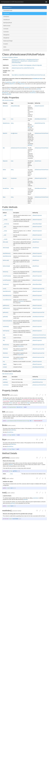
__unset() (5, 239)
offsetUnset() (6, 357)
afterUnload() (6, 247)
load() (4, 337)
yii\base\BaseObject (16, 62)
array (12, 119)
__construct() (6, 223)
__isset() (5, 230)
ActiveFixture (6, 13)
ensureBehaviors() (7, 299)
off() (4, 340)
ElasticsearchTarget (7, 40)
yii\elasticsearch (7, 7)
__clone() (5, 219)
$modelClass (8, 82)
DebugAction (6, 34)
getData (15, 471)
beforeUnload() (6, 266)
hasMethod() (6, 326)
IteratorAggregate (27, 65)
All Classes (4, 57)
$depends (5, 161)
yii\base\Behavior (15, 105)
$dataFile (12, 83)
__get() (4, 226)
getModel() (8, 94)
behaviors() (5, 271)
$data (33, 91)
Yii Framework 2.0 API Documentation (12, 2)
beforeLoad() (6, 260)
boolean (15, 133)
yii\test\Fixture (24, 61)
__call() (4, 215)
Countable (20, 65)
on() (4, 361)
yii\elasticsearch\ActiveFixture (18, 59)
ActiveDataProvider (7, 10)
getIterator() (5, 312)
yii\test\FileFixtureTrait (29, 68)
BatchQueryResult (7, 22)
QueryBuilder (6, 50)
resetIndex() (26, 87)
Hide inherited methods (7, 209)
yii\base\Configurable (37, 65)
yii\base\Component (32, 61)
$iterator (5, 178)
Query (4, 46)
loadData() (5, 382)
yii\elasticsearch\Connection (17, 147)
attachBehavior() (7, 253)
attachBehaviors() (7, 256)
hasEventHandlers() (7, 320)
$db (4, 147)
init (11, 488)
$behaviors (5, 105)
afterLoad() (5, 242)
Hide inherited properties (8, 100)
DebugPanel (6, 37)
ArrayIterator (14, 178)
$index (14, 82)
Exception (5, 43)
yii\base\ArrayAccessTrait (17, 68)
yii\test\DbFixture (15, 61)
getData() (22, 83)
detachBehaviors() (7, 295)
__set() (4, 235)
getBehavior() (6, 305)
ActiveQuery (6, 16)
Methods (16, 57)
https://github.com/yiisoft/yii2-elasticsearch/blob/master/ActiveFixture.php (28, 75)
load (11, 506)
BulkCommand (6, 25)
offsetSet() (5, 353)
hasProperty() (6, 330)
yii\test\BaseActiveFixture (32, 59)
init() (4, 335)
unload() (5, 367)
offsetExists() (6, 344)
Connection (6, 31)
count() (4, 288)
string (12, 123)
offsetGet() (5, 348)
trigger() (5, 364)
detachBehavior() (7, 291)
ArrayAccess (15, 65)
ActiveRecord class (37, 78)
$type (19, 82)
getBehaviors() (6, 308)
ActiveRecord (6, 19)
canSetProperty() (7, 280)
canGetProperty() (7, 276)
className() (6, 284)
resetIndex (15, 518)
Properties (10, 57)
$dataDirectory (6, 123)
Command (5, 28)
